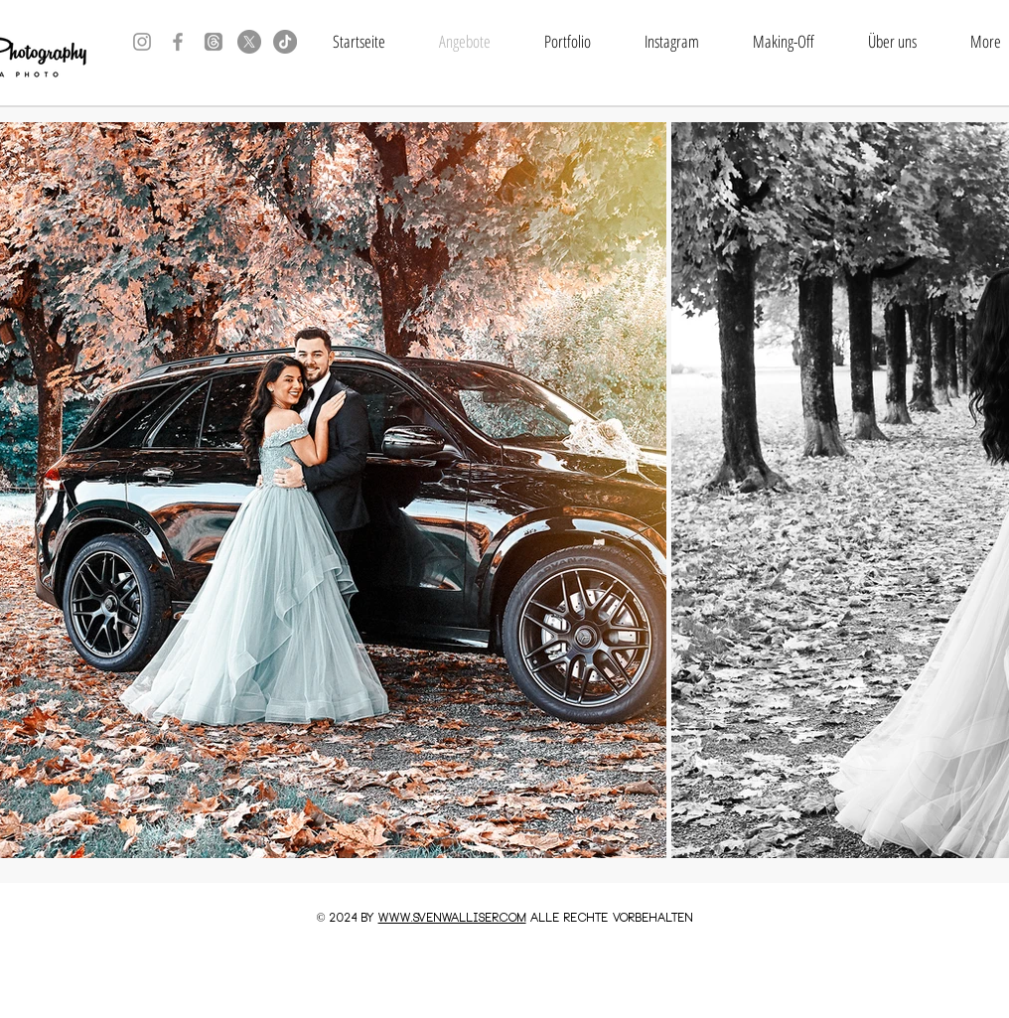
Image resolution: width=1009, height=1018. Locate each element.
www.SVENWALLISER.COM (452, 919)
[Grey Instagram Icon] (142, 42)
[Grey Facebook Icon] (178, 42)
